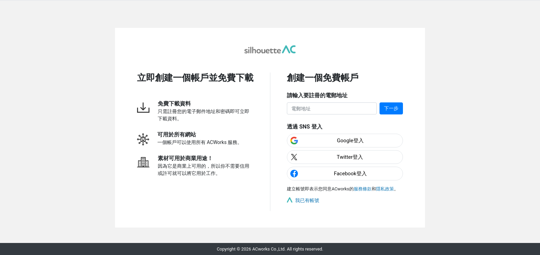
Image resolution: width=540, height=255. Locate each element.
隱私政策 (385, 188)
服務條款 (363, 188)
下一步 (391, 108)
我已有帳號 (307, 200)
